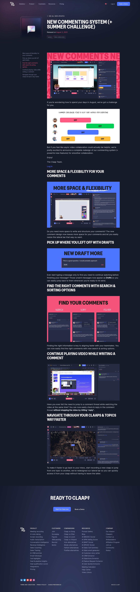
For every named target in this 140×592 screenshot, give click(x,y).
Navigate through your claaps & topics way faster (30, 75)
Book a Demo (123, 4)
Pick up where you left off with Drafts (30, 59)
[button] (23, 4)
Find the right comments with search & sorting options (30, 65)
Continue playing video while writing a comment (31, 71)
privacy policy (41, 584)
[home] (12, 4)
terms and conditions (27, 584)
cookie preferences (54, 584)
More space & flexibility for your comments (30, 54)
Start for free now (62, 509)
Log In (49, 166)
